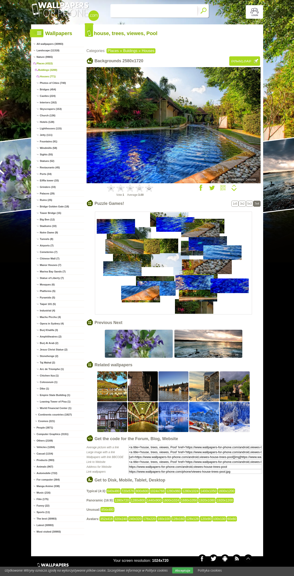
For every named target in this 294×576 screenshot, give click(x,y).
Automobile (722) (47, 473)
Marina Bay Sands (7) (53, 271)
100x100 (219, 519)
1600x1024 (171, 500)
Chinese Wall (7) (50, 258)
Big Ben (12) (47, 219)
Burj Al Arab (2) (49, 343)
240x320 (135, 519)
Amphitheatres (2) (51, 336)
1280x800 (138, 500)
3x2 (242, 203)
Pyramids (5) (47, 297)
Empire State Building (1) (55, 395)
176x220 (149, 519)
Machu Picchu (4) (50, 317)
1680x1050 (189, 500)
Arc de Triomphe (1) (52, 369)
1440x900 (154, 500)
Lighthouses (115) (51, 128)
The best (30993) (47, 518)
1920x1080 (207, 500)
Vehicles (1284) (46, 447)
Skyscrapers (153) (51, 109)
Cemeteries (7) (49, 252)
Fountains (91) (48, 141)
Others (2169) (45, 440)
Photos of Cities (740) (53, 83)
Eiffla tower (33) (49, 180)
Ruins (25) (46, 200)
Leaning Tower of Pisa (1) (55, 401)
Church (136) (47, 115)
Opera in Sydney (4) (52, 323)
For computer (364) (48, 479)
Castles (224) (48, 96)
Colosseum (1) (49, 382)
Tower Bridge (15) (50, 213)
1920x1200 (225, 500)
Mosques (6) (47, 284)
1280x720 (122, 500)
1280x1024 (190, 491)
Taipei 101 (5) (48, 304)
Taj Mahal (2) (47, 362)
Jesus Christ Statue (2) (54, 349)
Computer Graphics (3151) (53, 434)
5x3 (249, 203)
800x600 (142, 491)
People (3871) (45, 427)
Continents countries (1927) (55, 414)
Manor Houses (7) (50, 265)
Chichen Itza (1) (49, 375)
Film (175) (42, 499)
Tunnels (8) (46, 239)
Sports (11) (43, 512)
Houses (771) (48, 76)
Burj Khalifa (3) (49, 330)
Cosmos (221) (46, 421)
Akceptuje (182, 570)
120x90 (205, 519)
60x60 (231, 519)
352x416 (106, 519)
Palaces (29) (47, 193)
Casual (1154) (45, 453)
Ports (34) (46, 174)
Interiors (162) (48, 102)
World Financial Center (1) (55, 408)
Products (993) (45, 460)
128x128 (192, 519)
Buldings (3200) (47, 70)
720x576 (128, 491)
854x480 (107, 509)
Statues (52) (47, 161)
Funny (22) (43, 505)
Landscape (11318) (48, 50)
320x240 (121, 519)
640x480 (113, 491)
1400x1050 (208, 491)
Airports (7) (47, 245)
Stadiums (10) (48, 226)
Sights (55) (46, 154)
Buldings (130, 51)
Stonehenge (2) (49, 356)
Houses (148, 51)
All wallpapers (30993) (50, 44)
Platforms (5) (47, 291)
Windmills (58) (48, 148)
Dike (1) (44, 388)
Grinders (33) (48, 187)
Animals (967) (45, 466)
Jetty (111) (46, 135)
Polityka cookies (210, 570)
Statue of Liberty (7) (52, 278)
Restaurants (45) (50, 167)
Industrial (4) (47, 310)
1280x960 (173, 491)
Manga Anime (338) (48, 486)
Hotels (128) (47, 122)
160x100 (164, 519)
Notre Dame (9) (49, 232)
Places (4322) (45, 63)
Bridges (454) (48, 89)
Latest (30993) (45, 525)
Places (113, 51)
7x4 (257, 203)
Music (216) (44, 492)
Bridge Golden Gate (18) (54, 206)
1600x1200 (226, 491)
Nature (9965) (45, 57)
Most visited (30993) (49, 531)
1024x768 (157, 491)
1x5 (235, 203)
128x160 (178, 519)
